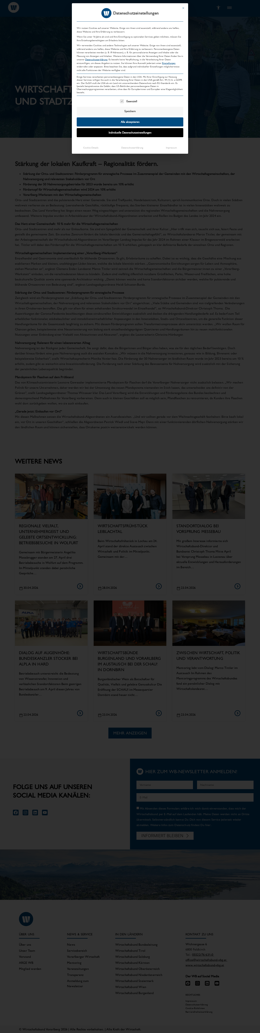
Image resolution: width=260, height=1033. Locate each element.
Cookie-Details (91, 147)
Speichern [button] (130, 111)
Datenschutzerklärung (96, 59)
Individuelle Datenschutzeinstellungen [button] (130, 132)
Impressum (171, 147)
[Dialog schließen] (183, 8)
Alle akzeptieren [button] (130, 122)
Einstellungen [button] (169, 63)
